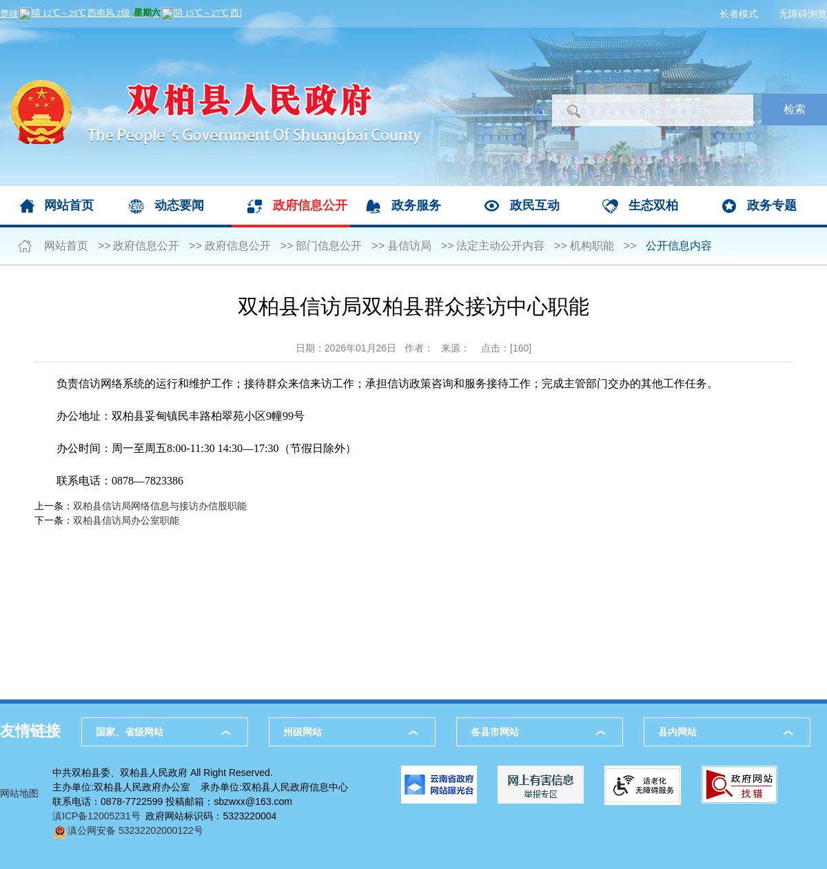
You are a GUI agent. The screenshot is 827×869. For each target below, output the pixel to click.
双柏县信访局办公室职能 (126, 520)
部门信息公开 (329, 246)
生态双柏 (653, 205)
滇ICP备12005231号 (96, 815)
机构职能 (592, 246)
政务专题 (772, 205)
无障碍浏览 (803, 13)
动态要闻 (179, 205)
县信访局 (409, 246)
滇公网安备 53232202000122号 (127, 830)
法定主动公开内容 (500, 246)
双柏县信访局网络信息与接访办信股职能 (160, 505)
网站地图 (19, 793)
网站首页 (69, 205)
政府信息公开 (310, 205)
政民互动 (535, 205)
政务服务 (416, 205)
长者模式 (738, 13)
